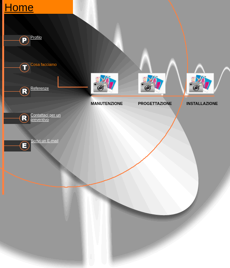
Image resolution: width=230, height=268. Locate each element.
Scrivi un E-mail (44, 140)
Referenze (40, 88)
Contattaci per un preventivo (46, 117)
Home (18, 7)
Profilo (36, 37)
